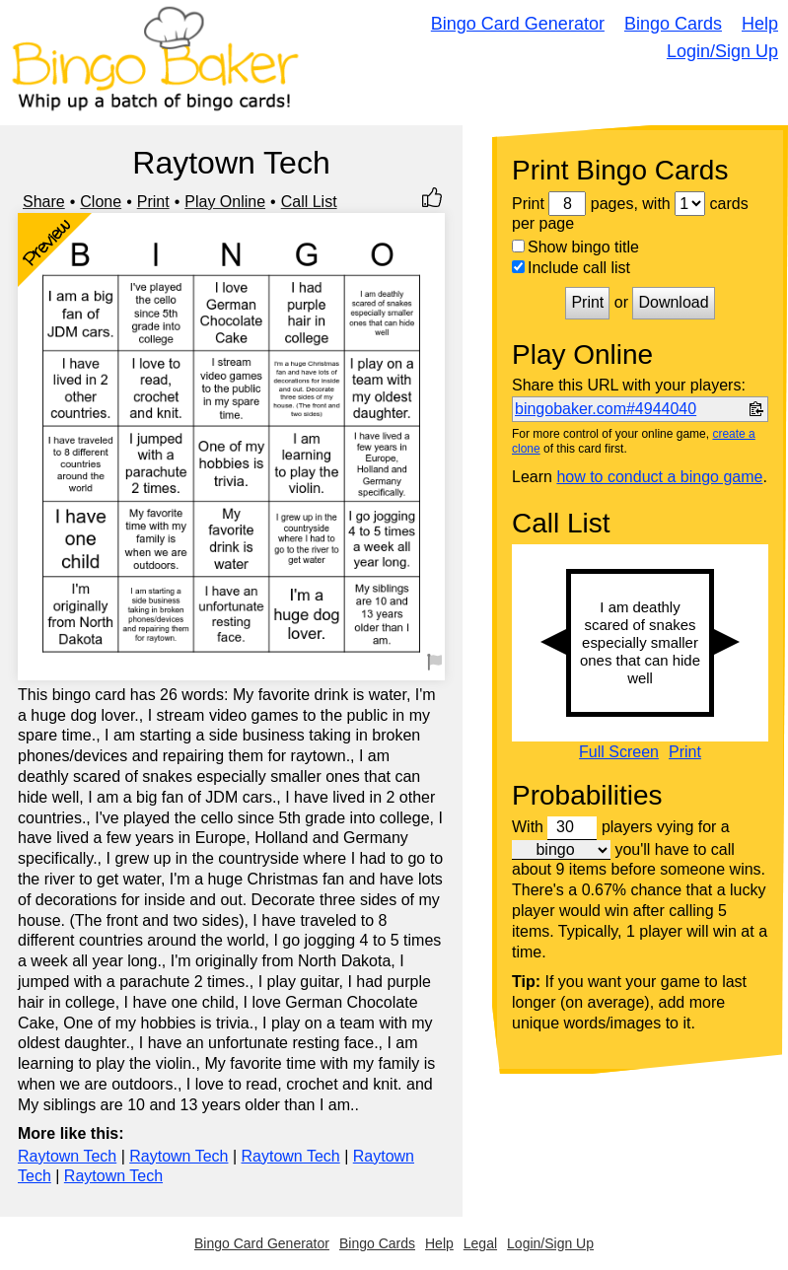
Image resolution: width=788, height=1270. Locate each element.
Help (760, 24)
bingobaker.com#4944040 (605, 408)
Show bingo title (575, 247)
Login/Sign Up (722, 51)
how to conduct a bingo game (659, 476)
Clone (100, 201)
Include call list (571, 267)
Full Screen (619, 752)
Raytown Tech (67, 1156)
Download (673, 302)
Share (44, 201)
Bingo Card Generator (518, 24)
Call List (309, 201)
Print (153, 201)
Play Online (224, 201)
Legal (480, 1243)
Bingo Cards (673, 24)
